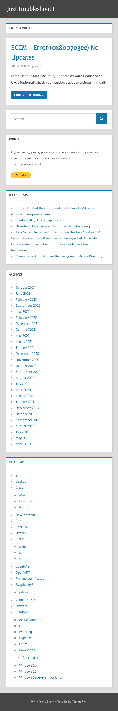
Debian (24, 546)
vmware (21, 606)
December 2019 (27, 408)
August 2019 (25, 426)
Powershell (27, 650)
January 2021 (25, 347)
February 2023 (26, 299)
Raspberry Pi (25, 584)
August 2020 (25, 377)
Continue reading (27, 95)
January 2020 (25, 402)
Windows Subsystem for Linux (41, 677)
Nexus (23, 507)
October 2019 (26, 414)
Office (23, 644)
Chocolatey (31, 657)
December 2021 (27, 323)
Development (25, 515)
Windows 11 (27, 671)
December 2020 (27, 353)
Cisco (19, 487)
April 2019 (23, 444)
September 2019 (28, 420)
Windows (22, 612)
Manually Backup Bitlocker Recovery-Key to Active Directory (59, 256)
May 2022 (22, 311)
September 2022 (28, 305)
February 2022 (26, 317)
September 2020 (28, 371)
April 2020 (23, 390)
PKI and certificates (30, 578)
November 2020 (27, 359)
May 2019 (23, 438)
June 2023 (23, 293)
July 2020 (22, 384)
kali (21, 552)
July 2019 (22, 432)
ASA (22, 495)
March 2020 (24, 396)
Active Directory (30, 620)
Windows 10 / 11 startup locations (41, 220)
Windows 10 (28, 665)
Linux (20, 539)
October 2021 (25, 329)
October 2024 (26, 287)
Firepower (26, 501)
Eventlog (25, 632)
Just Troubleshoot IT (32, 8)
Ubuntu (25, 558)
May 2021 (22, 335)
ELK (18, 521)
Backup (21, 481)
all (17, 475)
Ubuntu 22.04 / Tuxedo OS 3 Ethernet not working (53, 226)
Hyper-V (22, 533)
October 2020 (26, 365)
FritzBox (22, 527)
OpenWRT (23, 572)
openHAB (22, 566)
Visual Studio (25, 600)
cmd (22, 626)
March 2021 (24, 341)
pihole (23, 592)
